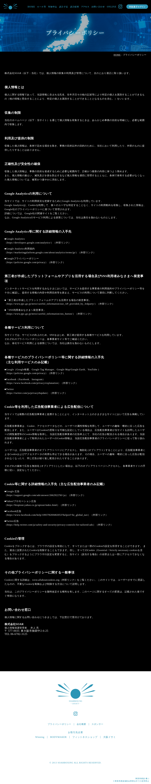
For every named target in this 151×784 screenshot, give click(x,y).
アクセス (85, 6)
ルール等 (41, 6)
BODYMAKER (58, 737)
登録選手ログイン (137, 6)
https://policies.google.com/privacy (26, 262)
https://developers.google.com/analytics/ (29, 242)
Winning (39, 737)
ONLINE (111, 6)
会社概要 (81, 724)
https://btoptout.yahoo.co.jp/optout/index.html (32, 505)
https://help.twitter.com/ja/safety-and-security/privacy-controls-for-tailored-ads (50, 524)
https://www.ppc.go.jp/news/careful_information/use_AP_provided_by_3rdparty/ (51, 304)
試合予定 (63, 6)
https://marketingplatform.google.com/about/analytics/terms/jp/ (41, 252)
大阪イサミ (109, 737)
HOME (31, 6)
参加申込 (52, 6)
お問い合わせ (98, 6)
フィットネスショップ (84, 737)
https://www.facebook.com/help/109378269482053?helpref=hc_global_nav (47, 515)
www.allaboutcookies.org (45, 580)
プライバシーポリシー (59, 724)
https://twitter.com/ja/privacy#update (27, 393)
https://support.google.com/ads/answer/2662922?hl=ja (36, 495)
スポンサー (97, 724)
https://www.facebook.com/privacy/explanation (32, 383)
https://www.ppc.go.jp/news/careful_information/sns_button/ (40, 314)
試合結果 (74, 6)
